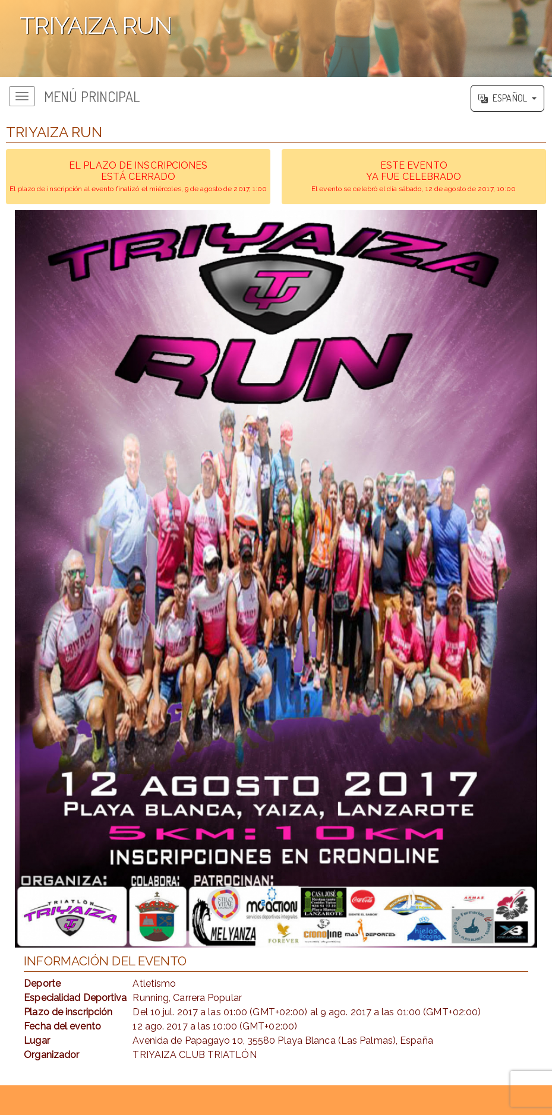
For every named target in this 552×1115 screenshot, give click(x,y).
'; (276, 38)
